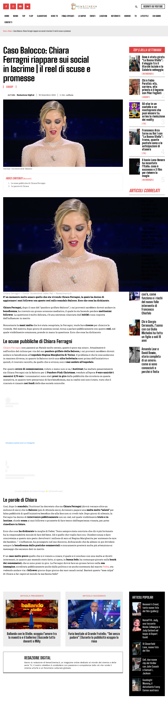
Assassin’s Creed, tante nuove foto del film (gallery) (151, 608)
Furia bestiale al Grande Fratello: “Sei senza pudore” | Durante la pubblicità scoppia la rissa (94, 637)
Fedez (106, 566)
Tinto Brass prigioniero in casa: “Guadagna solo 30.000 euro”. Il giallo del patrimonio (152, 237)
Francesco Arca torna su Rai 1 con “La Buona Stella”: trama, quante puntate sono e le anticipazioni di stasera (152, 140)
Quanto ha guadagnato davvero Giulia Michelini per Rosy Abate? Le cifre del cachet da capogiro (152, 267)
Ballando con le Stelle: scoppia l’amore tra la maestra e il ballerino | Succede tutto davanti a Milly (32, 637)
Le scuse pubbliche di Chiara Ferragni (28, 183)
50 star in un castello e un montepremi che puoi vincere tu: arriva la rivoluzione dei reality (153, 111)
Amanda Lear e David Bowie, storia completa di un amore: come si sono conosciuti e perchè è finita (151, 360)
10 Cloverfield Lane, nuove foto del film (151, 647)
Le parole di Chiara (20, 186)
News (10, 31)
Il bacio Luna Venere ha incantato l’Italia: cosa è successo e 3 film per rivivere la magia (153, 168)
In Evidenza (148, 74)
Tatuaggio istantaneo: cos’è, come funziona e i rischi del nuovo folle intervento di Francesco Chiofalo (152, 300)
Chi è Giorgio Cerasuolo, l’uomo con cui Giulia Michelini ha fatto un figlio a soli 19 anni (152, 331)
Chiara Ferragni (12, 347)
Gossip (146, 97)
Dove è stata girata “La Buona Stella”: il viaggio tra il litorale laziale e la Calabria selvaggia (153, 63)
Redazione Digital (25, 95)
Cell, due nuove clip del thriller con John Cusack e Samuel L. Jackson (151, 666)
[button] (136, 7)
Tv (144, 124)
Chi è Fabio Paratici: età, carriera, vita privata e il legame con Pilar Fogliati (153, 87)
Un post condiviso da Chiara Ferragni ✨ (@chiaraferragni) (39, 491)
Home (5, 31)
